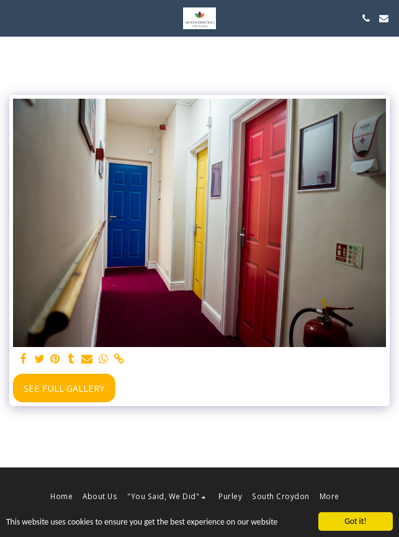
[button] (13, 17)
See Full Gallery (64, 388)
